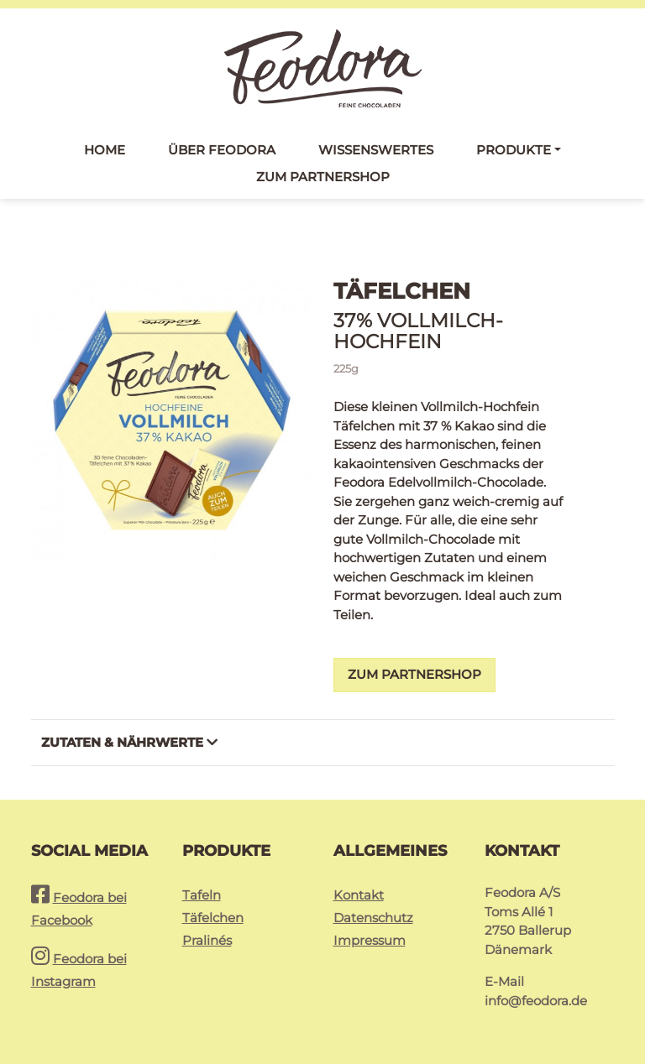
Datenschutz (373, 918)
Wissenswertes (375, 150)
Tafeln (201, 895)
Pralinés (207, 940)
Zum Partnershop (323, 177)
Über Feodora (221, 150)
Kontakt (358, 895)
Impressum (369, 940)
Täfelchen (213, 918)
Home (104, 150)
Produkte (513, 150)
